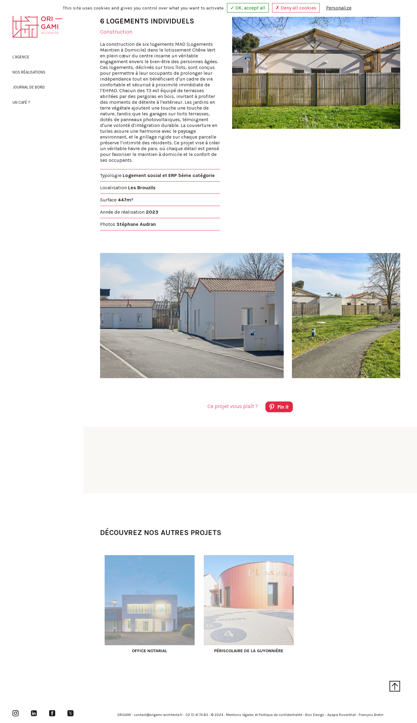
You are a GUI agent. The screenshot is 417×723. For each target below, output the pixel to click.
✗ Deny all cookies (295, 8)
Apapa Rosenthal (341, 715)
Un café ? (21, 102)
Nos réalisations (29, 72)
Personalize (338, 8)
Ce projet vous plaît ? (250, 408)
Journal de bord (29, 87)
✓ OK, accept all (247, 8)
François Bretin (371, 715)
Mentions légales (240, 715)
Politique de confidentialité (280, 715)
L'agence (21, 57)
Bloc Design (314, 715)
